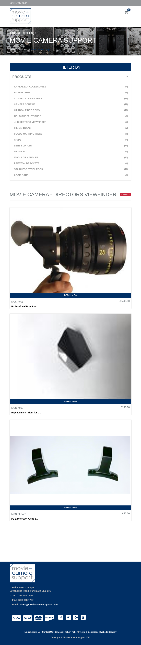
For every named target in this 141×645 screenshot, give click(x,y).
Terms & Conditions (88, 632)
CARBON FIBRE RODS (71, 110)
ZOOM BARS (71, 175)
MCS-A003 (17, 408)
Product (23, 49)
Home (13, 49)
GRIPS (71, 140)
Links (27, 632)
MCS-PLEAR (18, 514)
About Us (35, 632)
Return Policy (71, 632)
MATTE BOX (71, 151)
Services (59, 632)
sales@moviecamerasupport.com (39, 604)
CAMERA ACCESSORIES (71, 98)
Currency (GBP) (18, 3)
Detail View (70, 295)
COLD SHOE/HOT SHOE (71, 116)
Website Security (108, 632)
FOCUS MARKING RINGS (71, 134)
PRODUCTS (70, 77)
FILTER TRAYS (71, 128)
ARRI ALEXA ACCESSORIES (71, 87)
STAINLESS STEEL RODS (71, 169)
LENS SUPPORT (71, 146)
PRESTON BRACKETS (71, 163)
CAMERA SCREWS (71, 104)
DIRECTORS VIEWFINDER (71, 122)
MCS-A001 (17, 301)
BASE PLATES (71, 93)
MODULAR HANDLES (71, 157)
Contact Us (47, 632)
